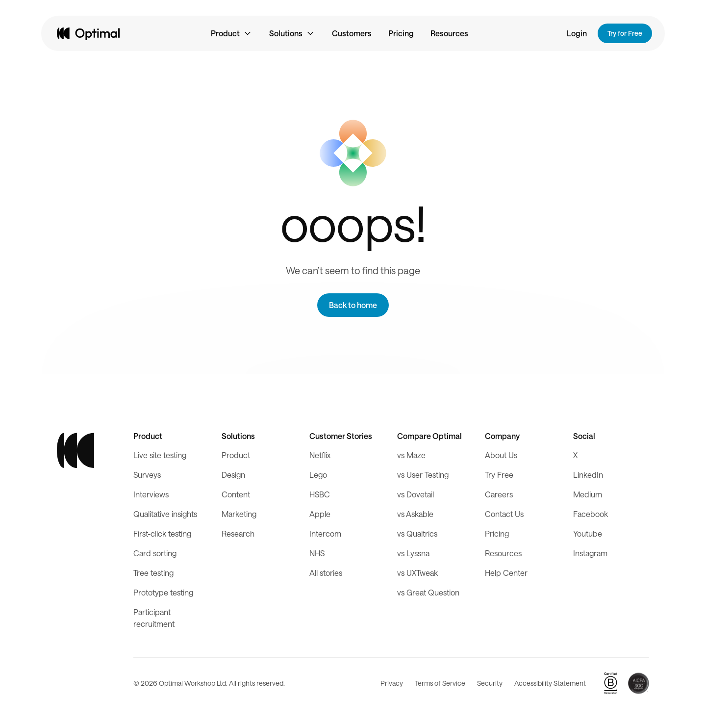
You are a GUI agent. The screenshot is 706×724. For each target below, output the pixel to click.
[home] (88, 33)
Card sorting (154, 553)
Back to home (353, 305)
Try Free (499, 474)
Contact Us (504, 513)
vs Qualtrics (417, 533)
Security (490, 683)
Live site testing (159, 455)
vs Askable (415, 513)
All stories (325, 572)
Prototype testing (163, 592)
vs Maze (411, 455)
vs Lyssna (413, 553)
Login (577, 33)
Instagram (590, 553)
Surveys (147, 474)
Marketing (239, 513)
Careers (499, 494)
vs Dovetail (415, 494)
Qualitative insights (165, 513)
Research (238, 533)
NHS (317, 553)
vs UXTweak (417, 572)
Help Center (506, 572)
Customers (352, 33)
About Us (501, 455)
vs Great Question (428, 592)
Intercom (325, 533)
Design (233, 474)
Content (236, 494)
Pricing (401, 33)
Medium (587, 494)
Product (236, 455)
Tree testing (153, 572)
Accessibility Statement (550, 683)
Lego (318, 474)
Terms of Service (440, 683)
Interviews (151, 494)
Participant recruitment (154, 617)
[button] (231, 33)
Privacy (391, 683)
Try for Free (624, 33)
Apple (319, 513)
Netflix (319, 455)
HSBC (319, 494)
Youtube (587, 533)
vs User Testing (423, 474)
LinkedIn (588, 474)
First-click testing (162, 533)
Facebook (590, 513)
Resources (449, 33)
